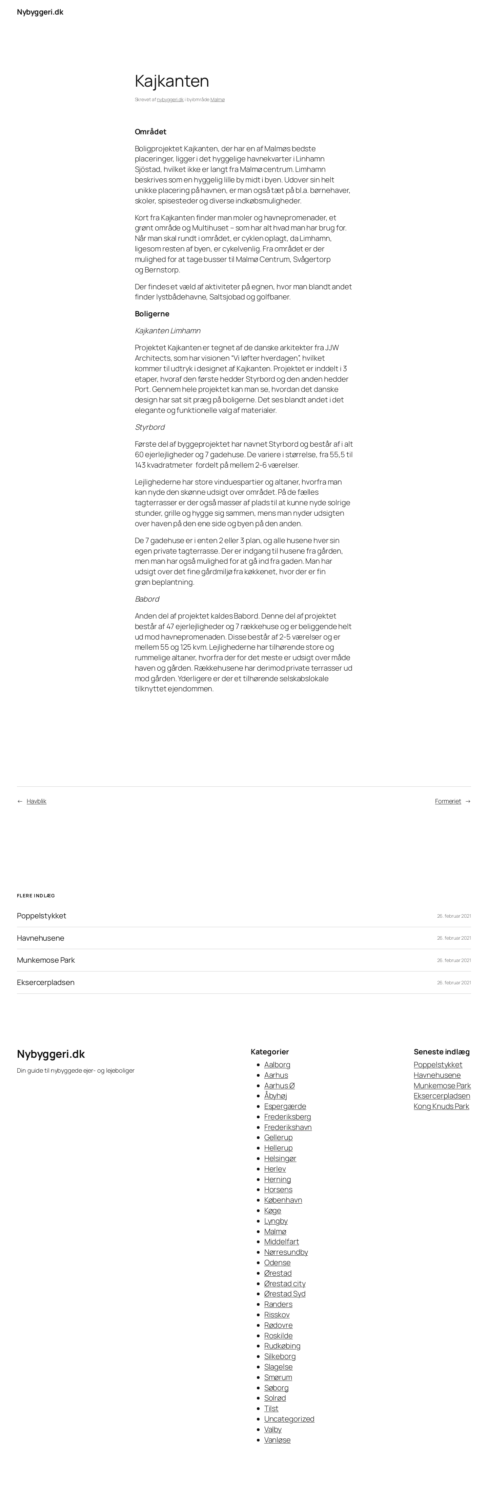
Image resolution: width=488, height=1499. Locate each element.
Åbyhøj (275, 1096)
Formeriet (448, 801)
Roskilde (278, 1335)
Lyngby (276, 1221)
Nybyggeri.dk (40, 12)
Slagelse (278, 1367)
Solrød (275, 1398)
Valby (273, 1429)
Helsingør (280, 1158)
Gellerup (278, 1137)
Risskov (277, 1315)
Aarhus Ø (279, 1085)
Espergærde (285, 1106)
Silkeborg (280, 1356)
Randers (278, 1304)
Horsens (278, 1189)
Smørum (278, 1377)
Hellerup (278, 1148)
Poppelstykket (41, 916)
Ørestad (278, 1273)
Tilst (271, 1408)
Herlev (275, 1169)
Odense (277, 1262)
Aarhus (276, 1075)
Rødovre (278, 1325)
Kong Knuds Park (441, 1106)
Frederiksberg (287, 1117)
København (283, 1200)
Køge (273, 1210)
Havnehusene (40, 938)
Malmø (217, 99)
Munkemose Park (46, 960)
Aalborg (277, 1064)
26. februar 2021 (454, 916)
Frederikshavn (288, 1127)
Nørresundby (286, 1252)
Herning (277, 1179)
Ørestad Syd (285, 1294)
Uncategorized (289, 1419)
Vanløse (277, 1440)
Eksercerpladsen (46, 982)
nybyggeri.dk (170, 99)
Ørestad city (285, 1283)
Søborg (276, 1388)
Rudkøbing (282, 1346)
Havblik (36, 801)
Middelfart (281, 1241)
